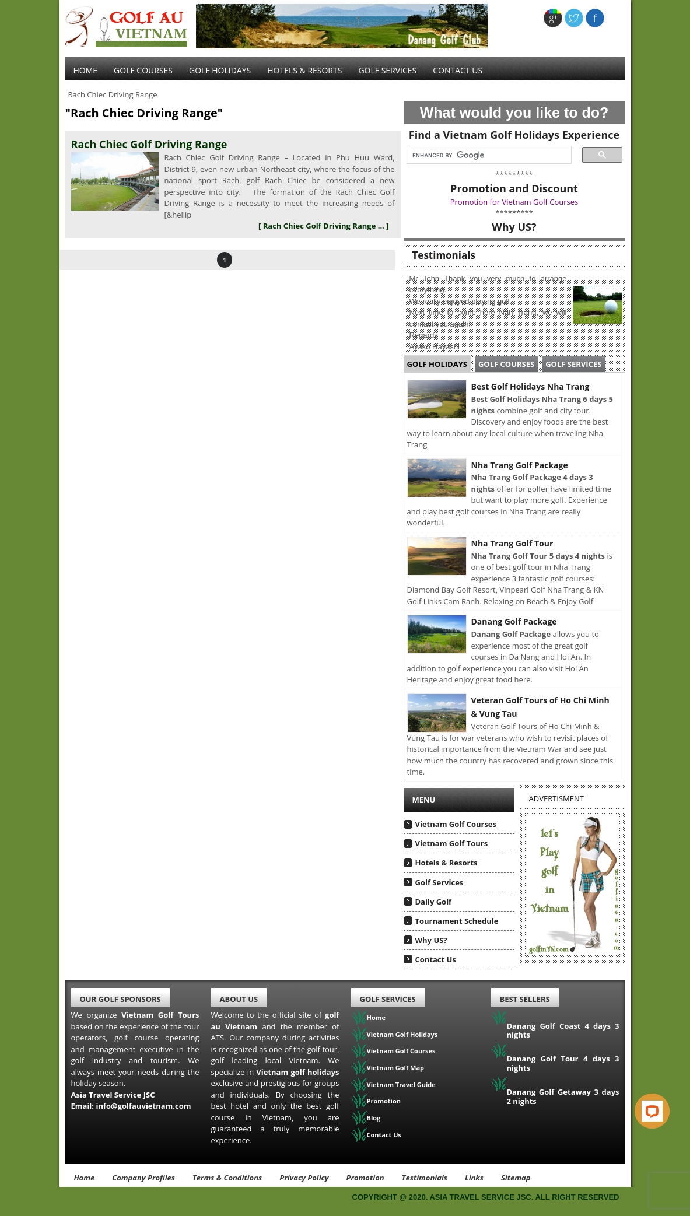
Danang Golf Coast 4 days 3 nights (563, 1030)
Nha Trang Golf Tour (512, 543)
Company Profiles (143, 1177)
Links (474, 1177)
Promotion (384, 1100)
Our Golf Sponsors (120, 999)
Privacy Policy (303, 1177)
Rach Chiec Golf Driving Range (149, 144)
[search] (485, 155)
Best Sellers (525, 999)
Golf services (387, 70)
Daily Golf (433, 901)
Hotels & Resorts (304, 70)
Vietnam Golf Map (396, 1067)
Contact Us (457, 70)
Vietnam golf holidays (297, 1072)
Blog (374, 1117)
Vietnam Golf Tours (451, 843)
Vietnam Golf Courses (456, 824)
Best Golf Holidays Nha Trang (530, 386)
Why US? (431, 940)
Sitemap (516, 1177)
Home (85, 70)
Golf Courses (143, 70)
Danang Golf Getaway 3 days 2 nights (563, 1096)
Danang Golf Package (514, 621)
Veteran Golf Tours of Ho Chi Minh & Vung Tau (540, 707)
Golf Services (573, 364)
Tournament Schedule (457, 921)
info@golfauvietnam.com (143, 1106)
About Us (239, 999)
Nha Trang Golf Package (519, 465)
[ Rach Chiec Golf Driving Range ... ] (323, 225)
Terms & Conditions (227, 1177)
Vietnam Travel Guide (401, 1084)
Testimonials (424, 1177)
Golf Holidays (220, 70)
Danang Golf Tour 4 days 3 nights (563, 1063)
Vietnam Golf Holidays (402, 1034)
